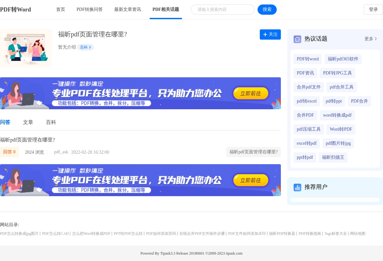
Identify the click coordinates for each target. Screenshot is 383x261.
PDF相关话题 (166, 9)
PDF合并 (359, 101)
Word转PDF (341, 129)
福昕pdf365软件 (343, 59)
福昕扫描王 (333, 157)
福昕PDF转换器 (282, 233)
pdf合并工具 (342, 87)
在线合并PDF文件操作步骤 (202, 233)
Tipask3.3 (167, 253)
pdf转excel (307, 101)
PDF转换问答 (90, 9)
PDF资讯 (305, 73)
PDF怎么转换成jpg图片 (19, 233)
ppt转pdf (305, 157)
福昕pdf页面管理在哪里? (27, 139)
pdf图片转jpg (338, 143)
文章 (28, 122)
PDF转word (308, 59)
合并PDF (305, 115)
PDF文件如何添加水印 (247, 233)
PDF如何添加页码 (161, 233)
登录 (373, 9)
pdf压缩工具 (309, 129)
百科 (85, 47)
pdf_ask (61, 152)
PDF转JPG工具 (337, 73)
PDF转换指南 (310, 233)
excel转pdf (307, 143)
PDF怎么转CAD (55, 233)
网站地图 (357, 233)
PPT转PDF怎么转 (128, 233)
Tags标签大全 (335, 233)
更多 (370, 38)
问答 (5, 122)
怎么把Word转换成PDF (91, 233)
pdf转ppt (334, 101)
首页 (60, 9)
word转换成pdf (337, 115)
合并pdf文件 (309, 87)
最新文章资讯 (127, 9)
